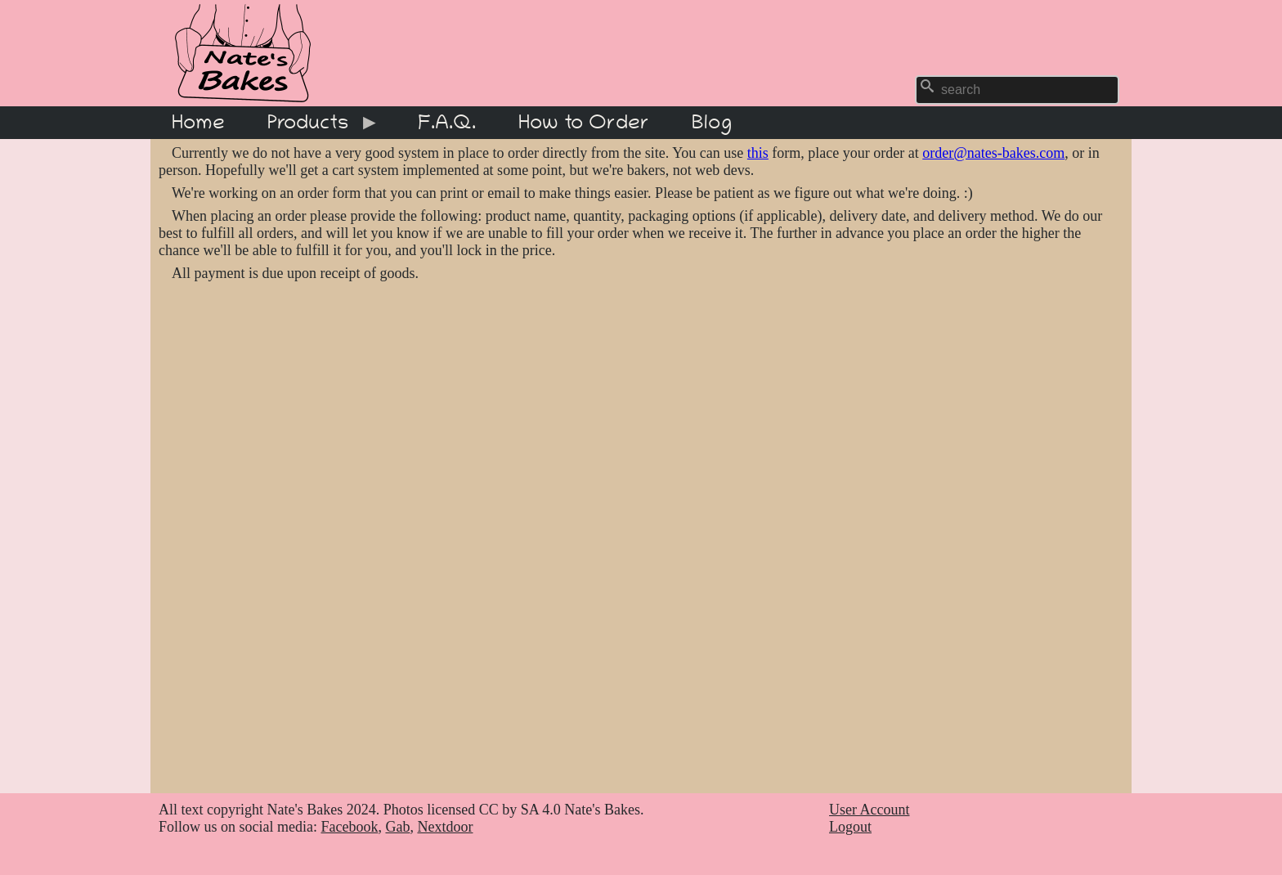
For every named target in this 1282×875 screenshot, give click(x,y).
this (758, 153)
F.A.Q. (447, 122)
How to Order (583, 122)
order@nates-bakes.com (993, 153)
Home (198, 122)
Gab (397, 827)
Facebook (349, 827)
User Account (869, 809)
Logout (850, 827)
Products (313, 125)
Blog (712, 122)
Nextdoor (445, 827)
